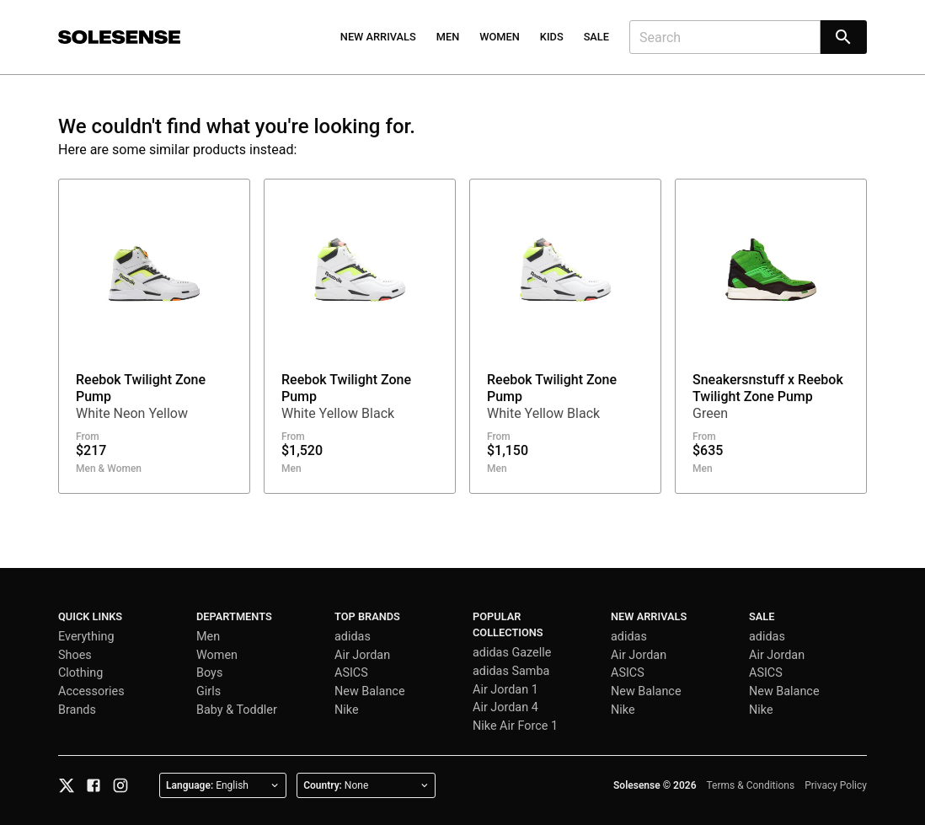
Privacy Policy (836, 785)
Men (448, 36)
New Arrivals (378, 36)
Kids (552, 36)
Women (499, 36)
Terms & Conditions (751, 785)
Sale (596, 36)
